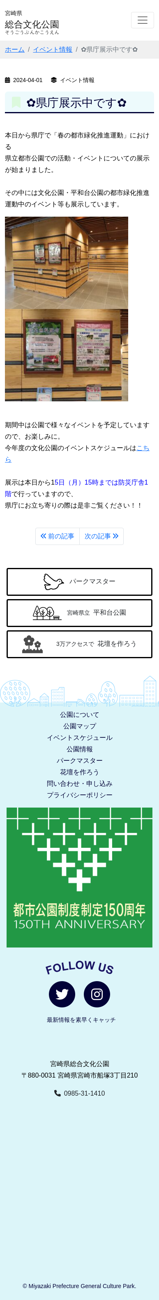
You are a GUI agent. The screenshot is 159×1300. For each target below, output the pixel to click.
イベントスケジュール (80, 737)
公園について (79, 714)
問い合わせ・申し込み (80, 783)
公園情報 (80, 749)
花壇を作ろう (79, 772)
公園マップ (79, 726)
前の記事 (57, 536)
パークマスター (80, 760)
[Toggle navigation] (142, 20)
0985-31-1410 (79, 1093)
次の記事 (101, 536)
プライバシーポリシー (80, 795)
